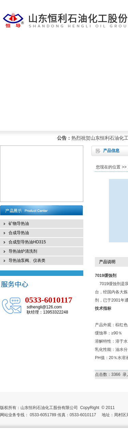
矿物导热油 (19, 223)
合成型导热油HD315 (27, 242)
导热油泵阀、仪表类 (27, 260)
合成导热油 (19, 232)
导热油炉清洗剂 (23, 251)
